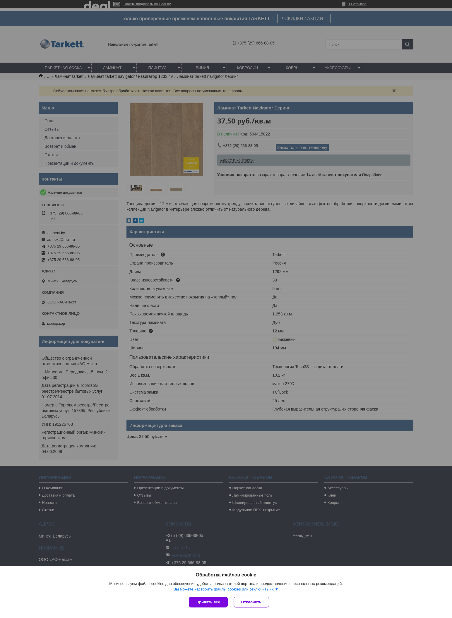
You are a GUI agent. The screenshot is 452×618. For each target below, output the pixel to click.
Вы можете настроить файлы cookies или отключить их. (224, 589)
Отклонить (251, 602)
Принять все (208, 602)
